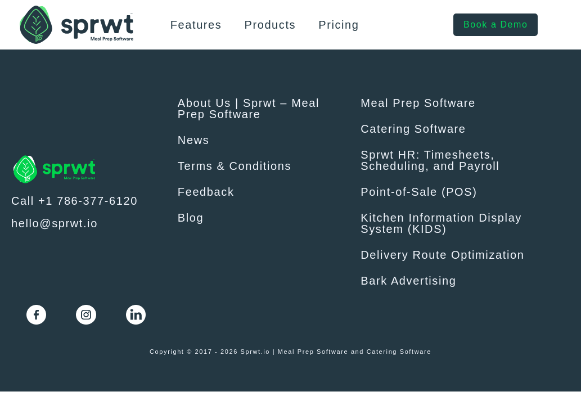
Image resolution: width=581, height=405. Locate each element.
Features (196, 25)
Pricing (338, 25)
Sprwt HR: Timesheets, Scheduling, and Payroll (430, 160)
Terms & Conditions (234, 166)
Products (270, 25)
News (193, 140)
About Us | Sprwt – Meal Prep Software (248, 108)
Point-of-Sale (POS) (419, 192)
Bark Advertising (408, 280)
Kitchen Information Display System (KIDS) (441, 223)
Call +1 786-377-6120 (74, 201)
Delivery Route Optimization (442, 255)
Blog (191, 218)
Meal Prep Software (418, 103)
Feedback (206, 192)
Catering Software (413, 129)
